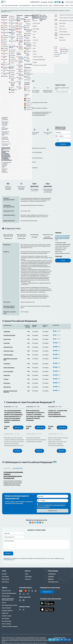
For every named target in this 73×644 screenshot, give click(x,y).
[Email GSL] (69, 639)
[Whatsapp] (58, 639)
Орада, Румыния (6, 608)
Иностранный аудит (24, 5)
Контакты (51, 2)
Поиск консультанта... (61, 38)
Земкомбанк (7, 331)
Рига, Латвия (5, 618)
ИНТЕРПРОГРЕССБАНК (9, 335)
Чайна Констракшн (9, 351)
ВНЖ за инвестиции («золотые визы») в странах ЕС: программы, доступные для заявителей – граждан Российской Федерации (58, 441)
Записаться (18, 427)
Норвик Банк (7, 363)
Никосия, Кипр (6, 596)
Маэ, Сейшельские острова (9, 605)
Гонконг (4, 602)
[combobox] (56, 136)
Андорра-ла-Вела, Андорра (9, 626)
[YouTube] (20, 600)
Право (50, 5)
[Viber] (65, 639)
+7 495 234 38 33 (62, 45)
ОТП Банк (6, 379)
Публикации (28, 576)
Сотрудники (5, 576)
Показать (17, 450)
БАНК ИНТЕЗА (7, 387)
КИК (3, 5)
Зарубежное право (59, 5)
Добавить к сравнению (62, 88)
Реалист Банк (7, 339)
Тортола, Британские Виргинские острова (8, 599)
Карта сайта (5, 581)
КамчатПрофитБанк (9, 367)
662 (55, 462)
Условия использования (59, 637)
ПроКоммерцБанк (8, 354)
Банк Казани (7, 383)
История (4, 574)
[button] (54, 639)
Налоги (67, 5)
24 (54, 402)
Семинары (51, 576)
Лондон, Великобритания (9, 593)
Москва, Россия (6, 590)
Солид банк (7, 343)
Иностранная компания (11, 5)
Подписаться (47, 591)
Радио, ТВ (28, 579)
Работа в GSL (5, 579)
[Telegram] (62, 639)
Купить (63, 260)
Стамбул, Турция (6, 615)
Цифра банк (7, 375)
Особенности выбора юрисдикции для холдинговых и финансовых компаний (36, 439)
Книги (26, 574)
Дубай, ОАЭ (5, 613)
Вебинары (51, 579)
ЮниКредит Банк (8, 347)
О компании (44, 2)
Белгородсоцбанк (8, 371)
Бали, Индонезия (6, 621)
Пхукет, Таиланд (6, 623)
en (23, 609)
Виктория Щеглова (18, 468)
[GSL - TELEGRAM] (24, 600)
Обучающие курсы (53, 581)
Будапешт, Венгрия (7, 610)
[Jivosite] (50, 639)
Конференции (52, 574)
